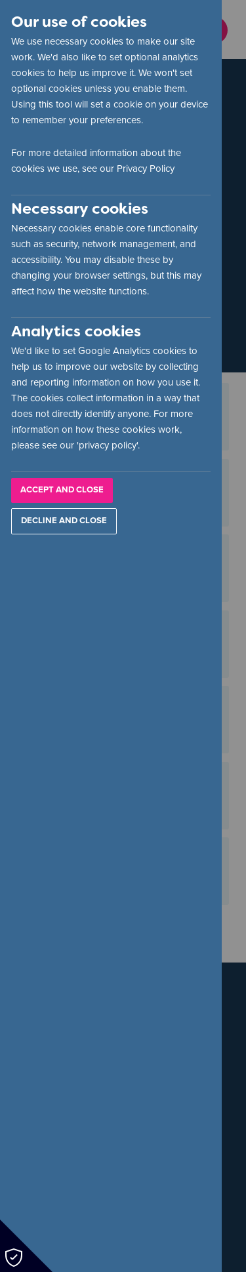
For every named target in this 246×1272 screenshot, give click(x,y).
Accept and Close (62, 490)
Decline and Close (64, 520)
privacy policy (107, 445)
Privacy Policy (145, 168)
